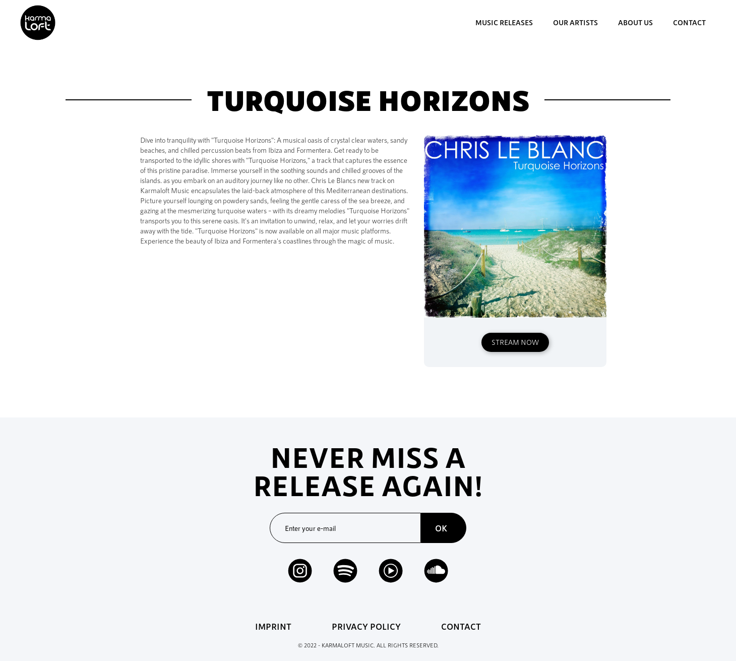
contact (689, 22)
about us (635, 22)
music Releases (504, 22)
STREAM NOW (515, 342)
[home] (37, 22)
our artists (575, 22)
